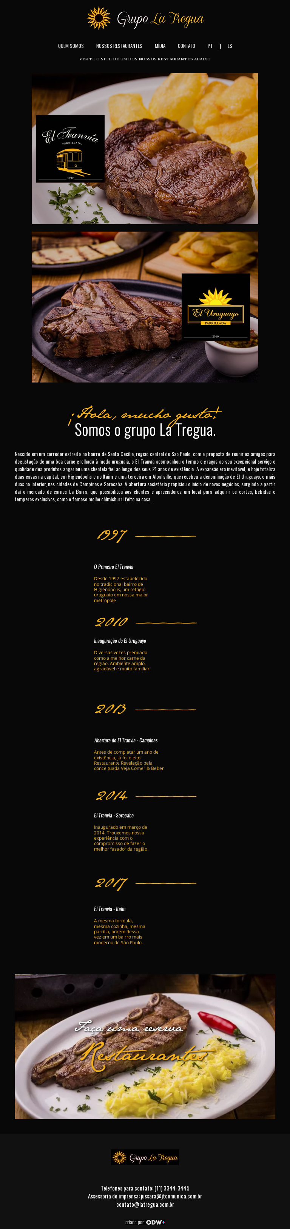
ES (230, 45)
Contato (186, 45)
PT (210, 45)
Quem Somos (71, 45)
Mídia (160, 45)
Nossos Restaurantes (119, 45)
